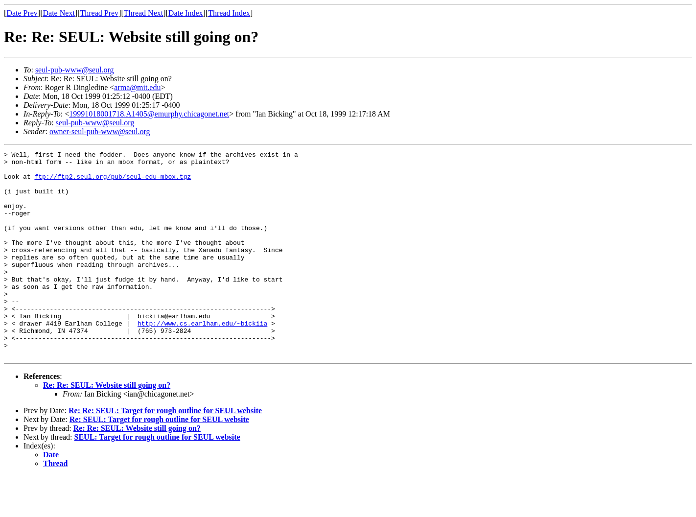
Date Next (59, 13)
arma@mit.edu (137, 87)
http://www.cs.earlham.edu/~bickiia (202, 358)
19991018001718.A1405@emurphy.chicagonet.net (149, 114)
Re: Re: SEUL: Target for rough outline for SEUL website (165, 451)
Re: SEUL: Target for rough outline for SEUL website (159, 460)
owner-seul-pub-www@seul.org (99, 131)
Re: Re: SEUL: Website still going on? (106, 426)
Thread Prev (99, 13)
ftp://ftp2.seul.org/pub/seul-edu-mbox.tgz (112, 182)
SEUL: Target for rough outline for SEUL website (157, 478)
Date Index (185, 13)
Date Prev (22, 13)
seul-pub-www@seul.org (74, 70)
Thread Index (229, 13)
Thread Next (143, 13)
